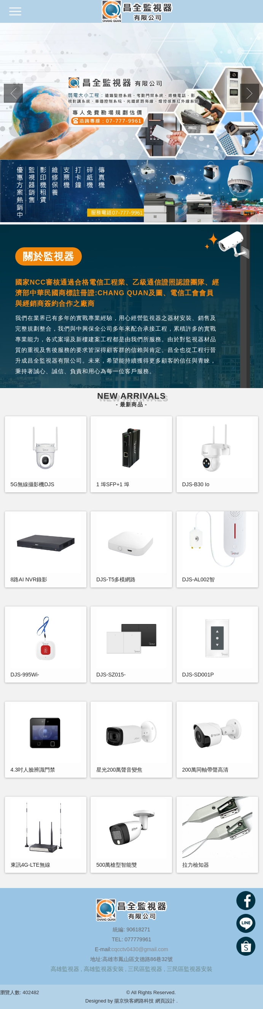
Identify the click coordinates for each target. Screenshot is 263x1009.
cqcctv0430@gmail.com (140, 949)
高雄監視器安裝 (104, 969)
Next (249, 93)
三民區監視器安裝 (189, 969)
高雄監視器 (65, 969)
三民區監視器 (145, 969)
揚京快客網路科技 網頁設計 (144, 1001)
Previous (13, 93)
